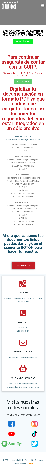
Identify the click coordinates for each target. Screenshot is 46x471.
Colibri (30, 463)
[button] (23, 41)
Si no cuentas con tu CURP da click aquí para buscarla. (23, 74)
